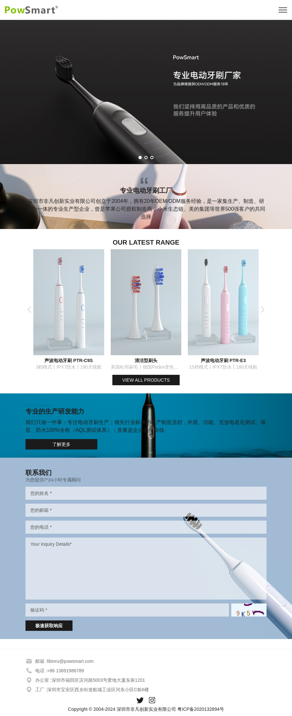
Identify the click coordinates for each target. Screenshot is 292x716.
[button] (140, 157)
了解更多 (61, 444)
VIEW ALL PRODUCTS (146, 380)
